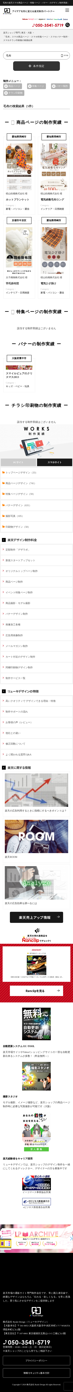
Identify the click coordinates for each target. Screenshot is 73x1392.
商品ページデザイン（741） (21, 483)
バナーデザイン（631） (18, 505)
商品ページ (14, 86)
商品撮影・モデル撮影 (18, 603)
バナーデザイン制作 (17, 613)
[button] (2, 1238)
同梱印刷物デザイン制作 (19, 667)
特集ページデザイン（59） (20, 494)
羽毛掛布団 (12, 283)
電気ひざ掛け (48, 283)
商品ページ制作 (14, 581)
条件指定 (39, 66)
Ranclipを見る (35, 991)
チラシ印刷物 (15, 93)
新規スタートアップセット (20, 560)
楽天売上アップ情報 (35, 917)
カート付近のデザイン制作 (20, 656)
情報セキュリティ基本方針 (36, 1373)
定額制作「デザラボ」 (18, 549)
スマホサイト (55, 462)
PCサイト (18, 462)
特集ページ (38, 86)
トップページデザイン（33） (22, 472)
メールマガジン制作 (17, 646)
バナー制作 (62, 86)
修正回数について (15, 743)
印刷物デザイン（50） (18, 526)
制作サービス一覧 (15, 678)
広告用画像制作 (14, 635)
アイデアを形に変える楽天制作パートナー (16, 11)
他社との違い (13, 733)
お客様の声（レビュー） (19, 722)
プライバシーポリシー (36, 1360)
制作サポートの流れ (17, 711)
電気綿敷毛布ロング (52, 199)
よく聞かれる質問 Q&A (18, 754)
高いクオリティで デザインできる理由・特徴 (31, 701)
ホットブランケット (17, 199)
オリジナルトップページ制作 (22, 571)
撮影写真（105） (15, 516)
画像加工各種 (13, 624)
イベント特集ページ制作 (19, 592)
